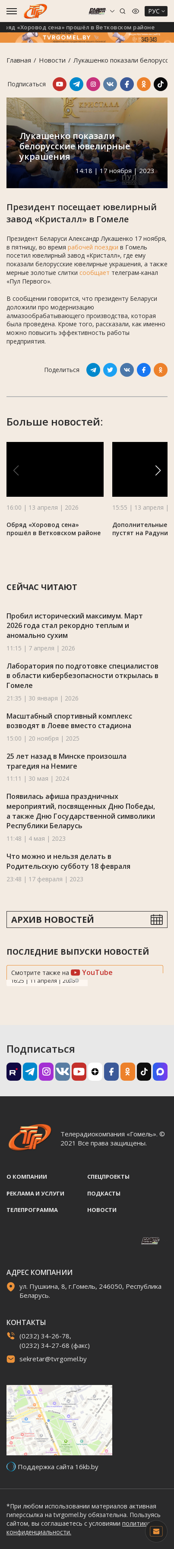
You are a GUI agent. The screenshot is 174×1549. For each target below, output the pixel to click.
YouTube (92, 972)
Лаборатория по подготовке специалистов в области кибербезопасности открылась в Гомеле (82, 675)
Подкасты (103, 1193)
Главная (18, 60)
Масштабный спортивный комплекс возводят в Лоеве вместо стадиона (69, 721)
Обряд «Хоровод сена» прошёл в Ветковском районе (81, 27)
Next (77, 980)
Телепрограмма (32, 1210)
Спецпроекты (108, 1176)
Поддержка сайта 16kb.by (58, 1466)
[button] (158, 470)
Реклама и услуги (35, 1193)
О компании (26, 1176)
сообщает (94, 272)
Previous (71, 980)
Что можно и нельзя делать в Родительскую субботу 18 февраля (68, 861)
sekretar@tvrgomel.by (53, 1358)
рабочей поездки (93, 247)
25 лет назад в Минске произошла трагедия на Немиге (66, 761)
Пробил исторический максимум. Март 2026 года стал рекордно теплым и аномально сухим (74, 625)
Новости (52, 60)
